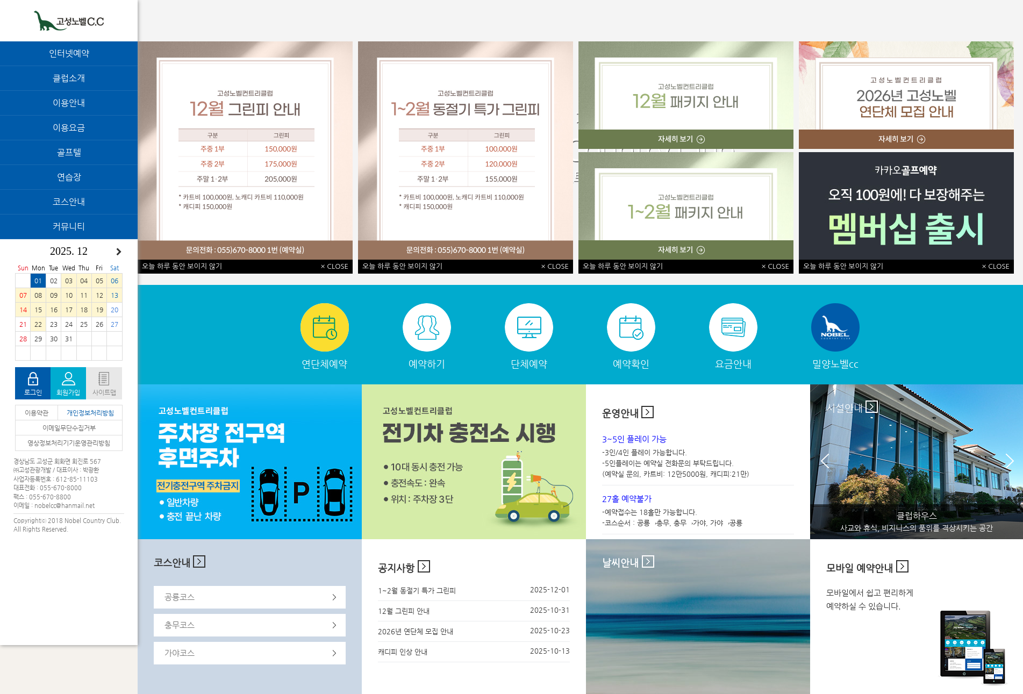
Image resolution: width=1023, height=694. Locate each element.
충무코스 (179, 624)
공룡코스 (179, 597)
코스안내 (69, 202)
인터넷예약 (69, 53)
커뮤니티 (69, 226)
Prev (829, 462)
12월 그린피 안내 (404, 611)
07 (23, 295)
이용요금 (69, 128)
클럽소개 (69, 78)
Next (1014, 462)
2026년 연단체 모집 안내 (415, 631)
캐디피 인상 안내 (402, 652)
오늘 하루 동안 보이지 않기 (182, 266)
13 (114, 295)
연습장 (69, 177)
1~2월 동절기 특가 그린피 (417, 590)
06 (114, 280)
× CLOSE (334, 266)
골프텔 (69, 152)
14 (23, 309)
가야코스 (179, 652)
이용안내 (69, 103)
